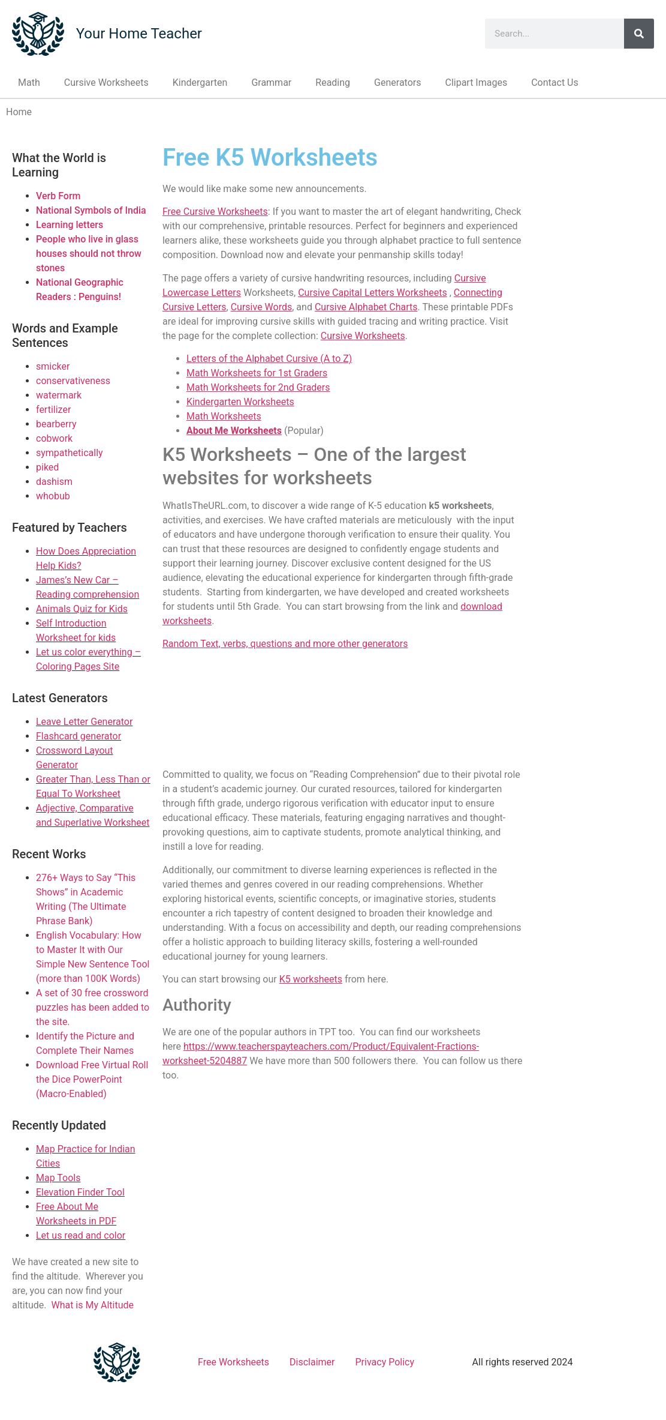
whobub (53, 496)
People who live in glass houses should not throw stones (88, 253)
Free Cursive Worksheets (215, 211)
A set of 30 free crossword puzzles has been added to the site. (92, 1007)
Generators (397, 82)
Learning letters (69, 224)
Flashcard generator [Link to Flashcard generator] (78, 736)
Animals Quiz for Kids (82, 609)
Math (29, 82)
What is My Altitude (92, 1305)
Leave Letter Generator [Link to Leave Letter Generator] (84, 721)
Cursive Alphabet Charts (366, 307)
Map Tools (58, 1178)
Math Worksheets (223, 416)
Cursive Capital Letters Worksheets (372, 292)
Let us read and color (80, 1235)
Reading (332, 82)
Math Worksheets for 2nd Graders (258, 387)
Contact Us (554, 82)
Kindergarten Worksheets (240, 402)
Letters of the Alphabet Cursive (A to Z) (269, 358)
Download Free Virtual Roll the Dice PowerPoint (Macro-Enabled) (92, 1079)
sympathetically (69, 453)
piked (47, 467)
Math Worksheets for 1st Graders (256, 373)
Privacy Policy (385, 1362)
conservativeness (73, 381)
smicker (53, 366)
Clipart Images (476, 82)
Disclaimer (312, 1362)
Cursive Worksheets (106, 82)
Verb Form (58, 196)
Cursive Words (262, 307)
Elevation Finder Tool (80, 1192)
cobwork (54, 438)
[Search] (639, 34)
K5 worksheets (310, 979)
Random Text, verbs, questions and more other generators (285, 643)
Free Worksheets (233, 1362)
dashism (54, 481)
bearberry (56, 424)
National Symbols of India (91, 210)
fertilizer (53, 409)
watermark (59, 395)
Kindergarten (200, 82)
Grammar (271, 82)
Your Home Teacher (139, 33)
